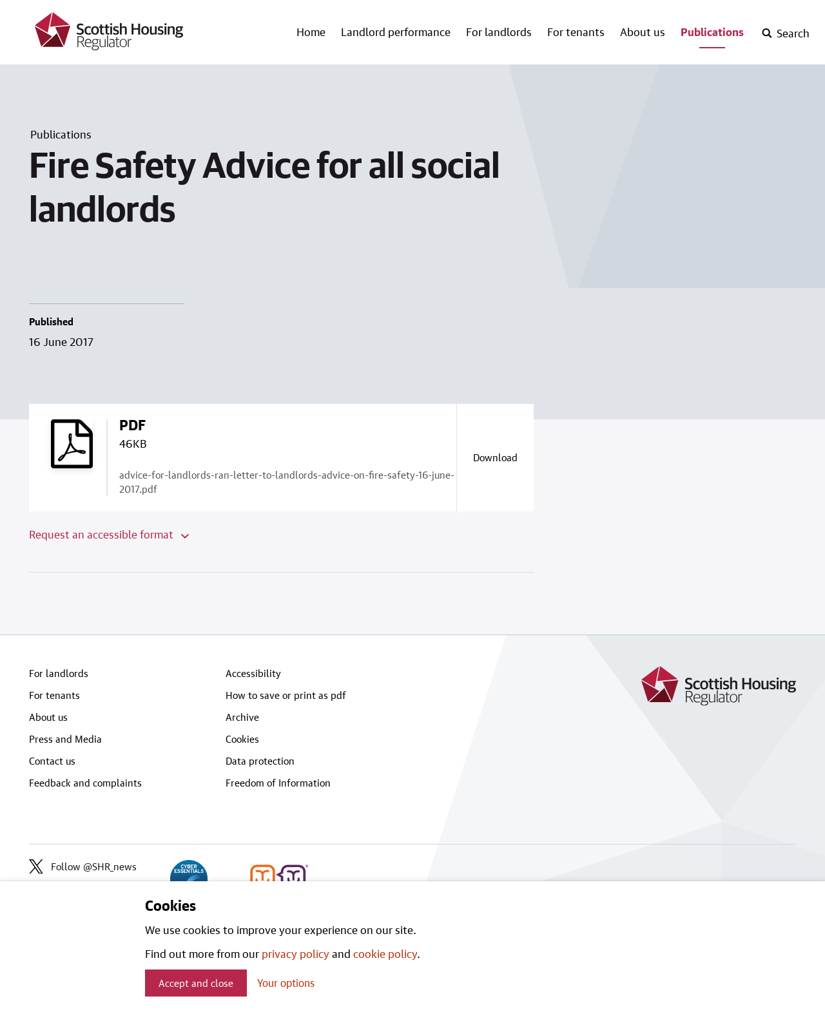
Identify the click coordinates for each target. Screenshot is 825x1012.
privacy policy (295, 953)
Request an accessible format (109, 534)
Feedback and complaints (85, 782)
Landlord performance (396, 31)
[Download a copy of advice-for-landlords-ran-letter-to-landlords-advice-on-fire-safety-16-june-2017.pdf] (495, 457)
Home (310, 31)
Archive (242, 717)
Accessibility (253, 673)
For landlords (499, 31)
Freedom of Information (278, 782)
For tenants (576, 31)
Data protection (260, 761)
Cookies (242, 739)
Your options (286, 983)
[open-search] (785, 33)
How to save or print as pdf (286, 695)
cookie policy (385, 953)
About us (642, 31)
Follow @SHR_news (83, 866)
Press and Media (65, 739)
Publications (712, 31)
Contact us (52, 761)
